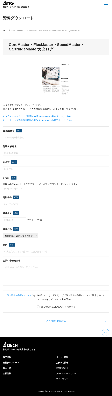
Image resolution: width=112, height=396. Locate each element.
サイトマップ (62, 379)
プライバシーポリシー (66, 373)
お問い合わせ (62, 368)
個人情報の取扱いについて (20, 295)
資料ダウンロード (11, 362)
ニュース (7, 368)
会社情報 (7, 373)
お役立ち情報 (62, 362)
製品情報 (7, 357)
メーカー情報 (62, 357)
